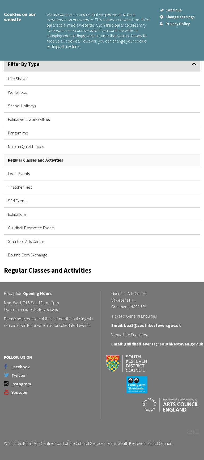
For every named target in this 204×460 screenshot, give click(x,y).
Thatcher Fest (20, 187)
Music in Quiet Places (26, 146)
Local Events (19, 173)
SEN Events (17, 200)
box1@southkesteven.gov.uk (152, 325)
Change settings (177, 16)
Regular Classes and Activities (35, 160)
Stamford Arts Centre (26, 241)
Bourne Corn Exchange (28, 255)
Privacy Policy (175, 23)
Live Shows (17, 78)
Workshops (17, 92)
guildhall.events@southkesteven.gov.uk (163, 344)
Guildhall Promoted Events (31, 227)
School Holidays (22, 105)
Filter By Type (24, 64)
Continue (171, 9)
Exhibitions (17, 214)
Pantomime (18, 133)
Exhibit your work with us (29, 119)
